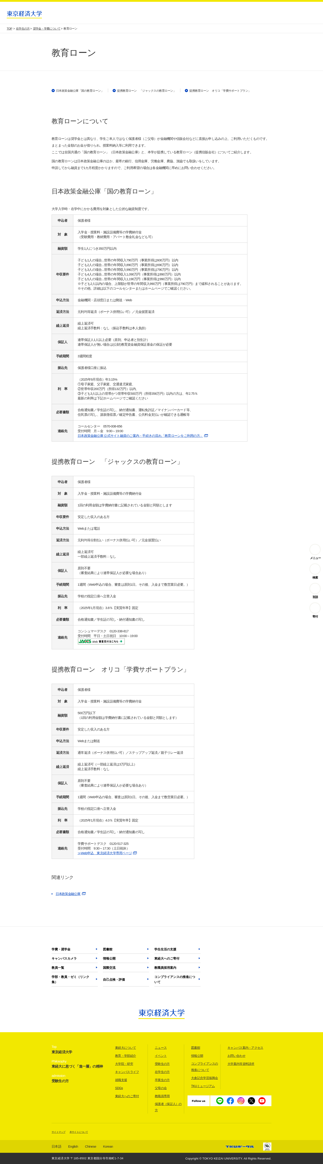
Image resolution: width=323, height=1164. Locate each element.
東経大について (125, 1047)
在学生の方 (162, 1072)
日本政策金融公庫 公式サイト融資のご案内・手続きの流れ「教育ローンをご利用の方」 (140, 436)
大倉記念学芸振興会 (204, 1078)
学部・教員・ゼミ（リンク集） (70, 979)
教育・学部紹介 (125, 1056)
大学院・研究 (124, 1064)
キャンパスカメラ (64, 958)
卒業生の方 (162, 1080)
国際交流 (109, 967)
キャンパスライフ (127, 1072)
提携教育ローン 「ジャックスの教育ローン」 (146, 90)
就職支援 (121, 1080)
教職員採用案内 (165, 967)
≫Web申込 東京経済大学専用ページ (105, 853)
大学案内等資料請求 (240, 1064)
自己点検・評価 (114, 979)
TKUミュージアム (203, 1086)
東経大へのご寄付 (166, 958)
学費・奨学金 (61, 949)
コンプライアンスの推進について (174, 979)
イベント (161, 1056)
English (73, 1146)
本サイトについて (79, 1132)
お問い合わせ (236, 1056)
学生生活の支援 (165, 949)
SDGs (119, 1088)
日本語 (56, 1146)
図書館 (107, 949)
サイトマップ (58, 1132)
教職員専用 (162, 1096)
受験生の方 (162, 1064)
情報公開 (109, 958)
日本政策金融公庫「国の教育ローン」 (80, 90)
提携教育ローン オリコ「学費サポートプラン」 (220, 90)
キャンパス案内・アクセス (245, 1047)
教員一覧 (58, 967)
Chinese (90, 1146)
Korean (108, 1146)
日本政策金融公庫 (68, 894)
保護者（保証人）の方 (168, 1107)
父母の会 (161, 1088)
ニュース (161, 1047)
